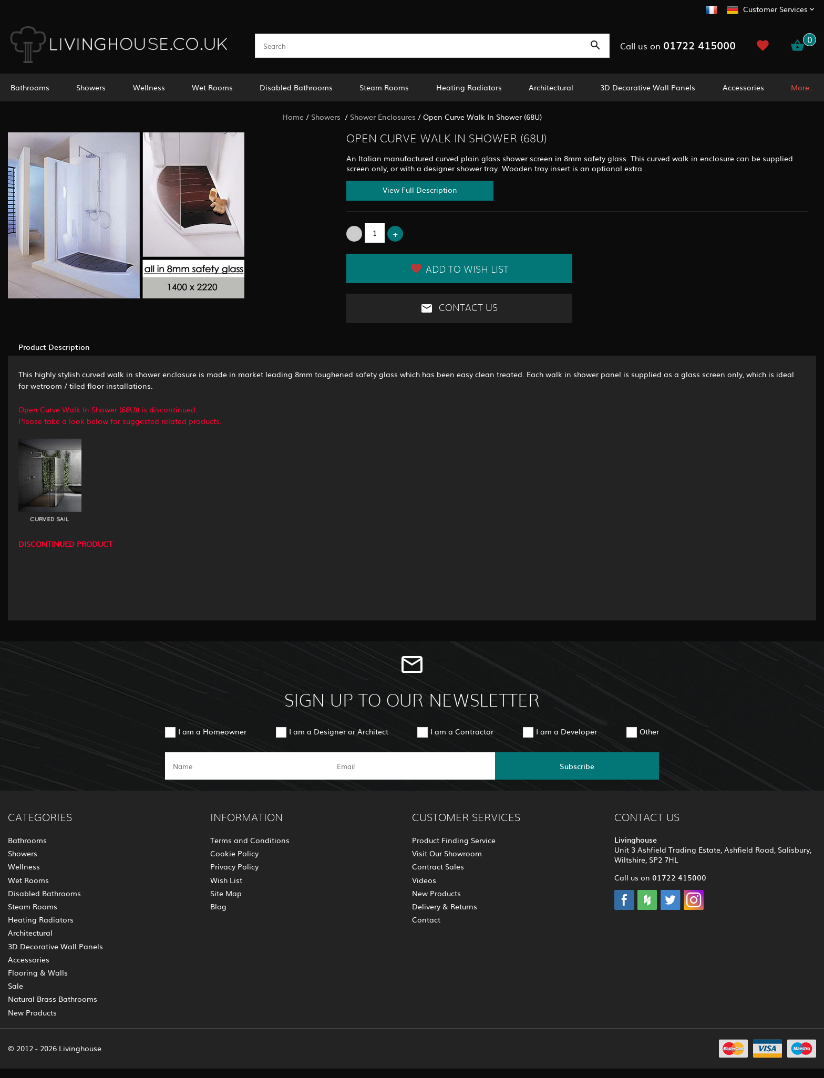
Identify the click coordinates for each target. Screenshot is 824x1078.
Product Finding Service (454, 840)
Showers (91, 87)
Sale (15, 985)
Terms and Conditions (250, 840)
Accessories (743, 87)
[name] (247, 766)
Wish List (226, 880)
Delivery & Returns (444, 906)
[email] (411, 766)
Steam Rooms (384, 87)
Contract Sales (438, 866)
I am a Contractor (461, 731)
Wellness (149, 87)
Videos (424, 880)
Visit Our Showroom (447, 853)
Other (649, 731)
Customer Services (775, 9)
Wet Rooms (212, 87)
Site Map (226, 893)
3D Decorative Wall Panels (647, 87)
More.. (802, 87)
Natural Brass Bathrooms (52, 998)
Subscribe (577, 766)
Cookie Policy (234, 853)
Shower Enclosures (383, 116)
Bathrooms (30, 87)
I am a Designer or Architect (338, 731)
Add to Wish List (459, 268)
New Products (32, 1012)
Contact (426, 919)
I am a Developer (566, 731)
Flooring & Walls (38, 972)
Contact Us (459, 308)
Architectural (551, 87)
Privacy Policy (234, 866)
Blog (218, 906)
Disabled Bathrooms (296, 87)
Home (293, 116)
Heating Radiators (469, 87)
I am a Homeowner (212, 731)
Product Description (53, 347)
